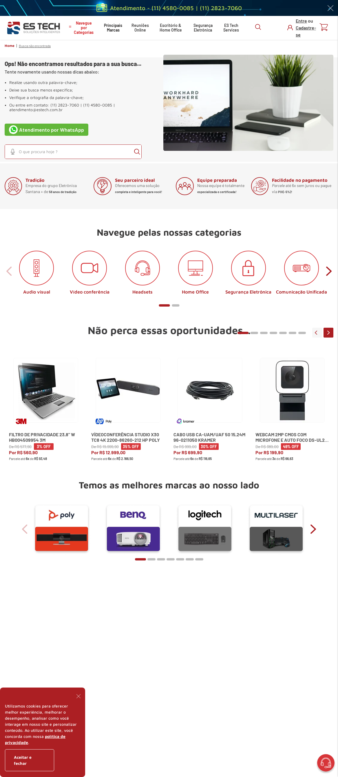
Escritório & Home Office (171, 27)
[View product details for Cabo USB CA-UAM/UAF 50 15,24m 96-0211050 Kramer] (210, 414)
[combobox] (73, 151)
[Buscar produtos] (137, 152)
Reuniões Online (140, 27)
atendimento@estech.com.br (36, 109)
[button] (13, 151)
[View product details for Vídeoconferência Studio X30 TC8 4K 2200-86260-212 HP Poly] (128, 414)
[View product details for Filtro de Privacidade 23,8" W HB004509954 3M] (45, 414)
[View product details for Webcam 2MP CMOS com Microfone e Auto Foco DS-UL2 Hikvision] (292, 414)
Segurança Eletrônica (203, 27)
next (328, 271)
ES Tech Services (231, 27)
